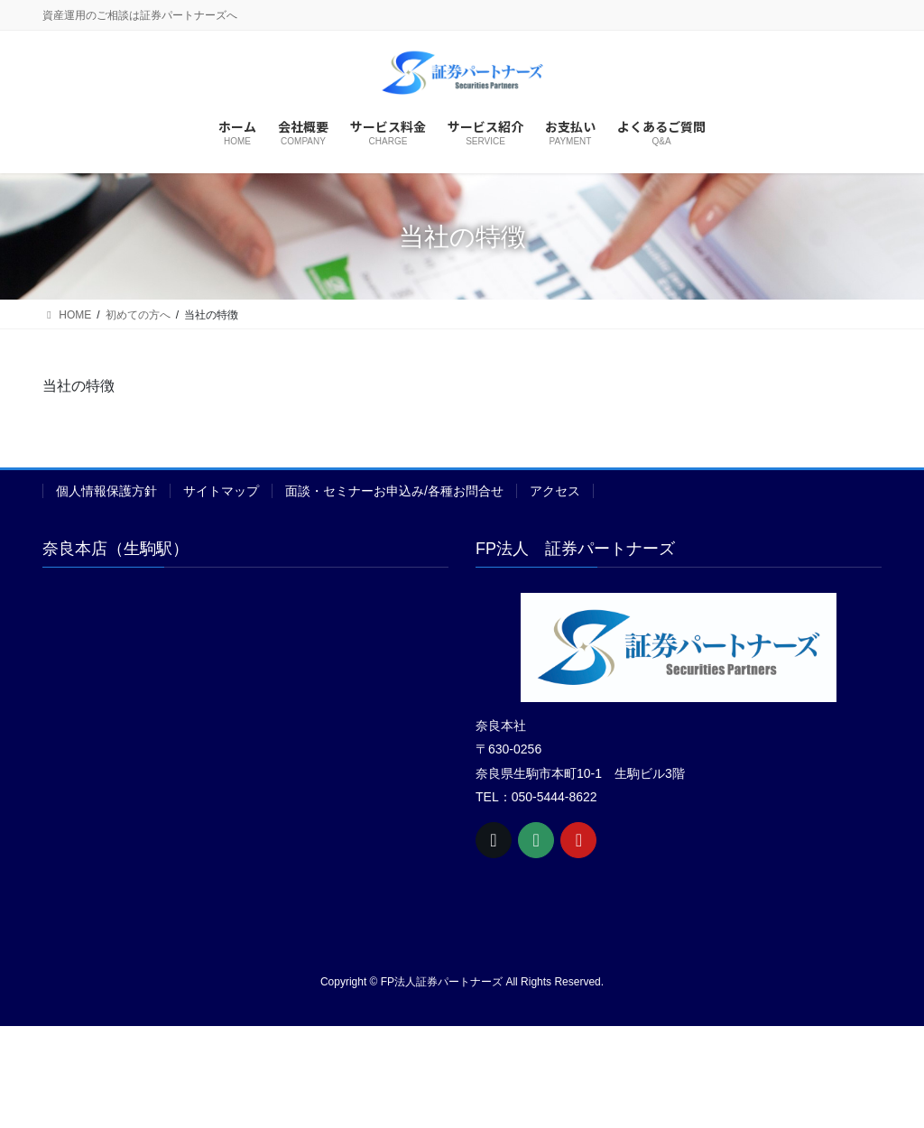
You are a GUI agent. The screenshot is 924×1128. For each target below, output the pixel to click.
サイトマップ (221, 491)
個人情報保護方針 (106, 491)
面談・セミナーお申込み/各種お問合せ (394, 491)
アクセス (555, 491)
